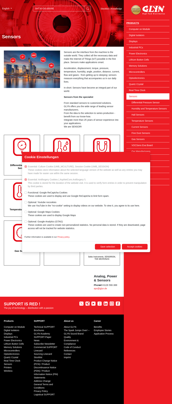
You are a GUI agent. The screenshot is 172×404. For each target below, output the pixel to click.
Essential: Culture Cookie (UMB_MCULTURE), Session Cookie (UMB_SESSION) (88, 170)
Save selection (107, 246)
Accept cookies (134, 246)
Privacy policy (63, 237)
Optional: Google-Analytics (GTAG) (88, 225)
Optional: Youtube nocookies (84, 204)
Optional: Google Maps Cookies (52, 214)
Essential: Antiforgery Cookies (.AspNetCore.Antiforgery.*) (88, 183)
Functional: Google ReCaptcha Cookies (68, 194)
